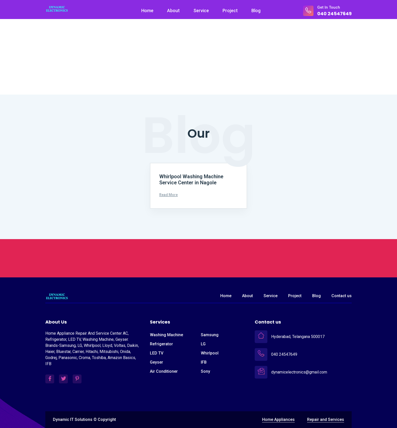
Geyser (156, 362)
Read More (168, 195)
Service (201, 10)
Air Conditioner (164, 371)
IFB (204, 362)
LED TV (156, 353)
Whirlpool (210, 353)
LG (203, 344)
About (173, 10)
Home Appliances (278, 420)
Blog (256, 10)
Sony (205, 371)
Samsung (210, 334)
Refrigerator (161, 344)
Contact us (341, 295)
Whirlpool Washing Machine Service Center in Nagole (191, 180)
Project (230, 10)
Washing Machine (166, 334)
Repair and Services (325, 420)
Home (147, 10)
